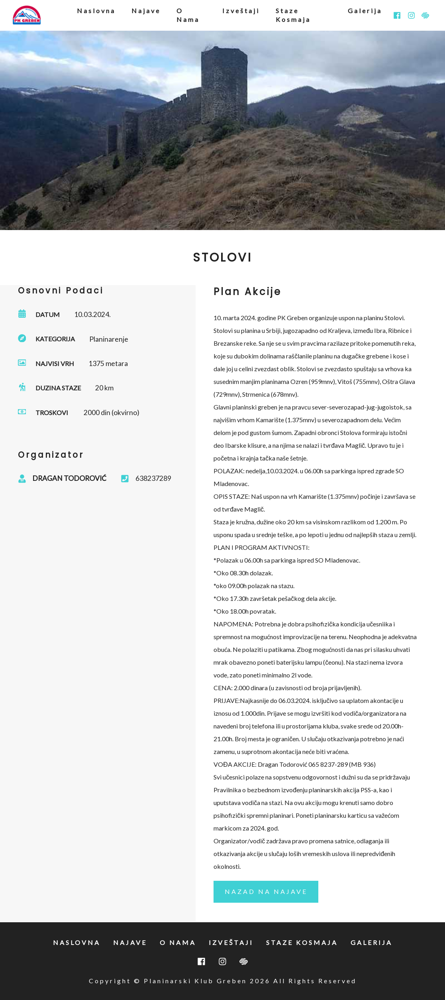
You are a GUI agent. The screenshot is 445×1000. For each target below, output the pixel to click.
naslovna (96, 10)
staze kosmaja (293, 15)
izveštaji (241, 10)
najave (146, 10)
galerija (365, 10)
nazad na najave (266, 891)
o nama (188, 15)
